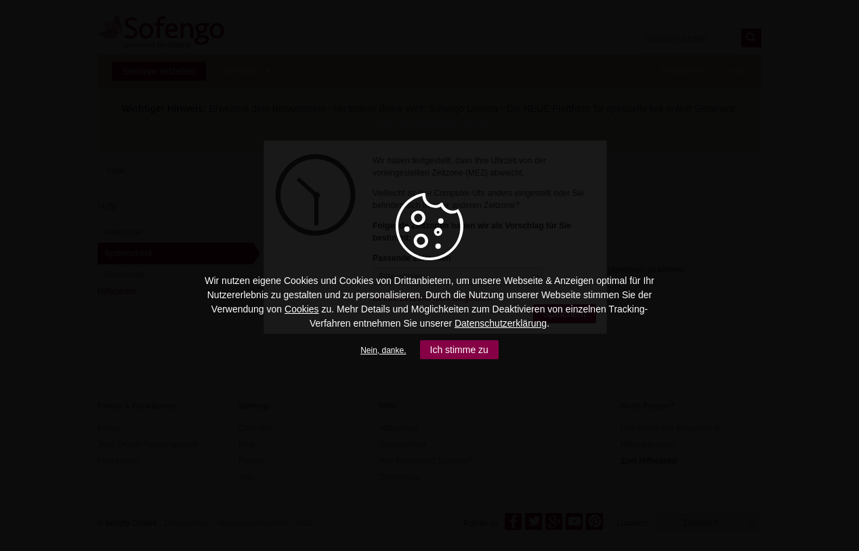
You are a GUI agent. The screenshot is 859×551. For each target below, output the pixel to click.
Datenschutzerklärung (501, 323)
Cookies (302, 309)
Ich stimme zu (459, 349)
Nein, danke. (383, 350)
